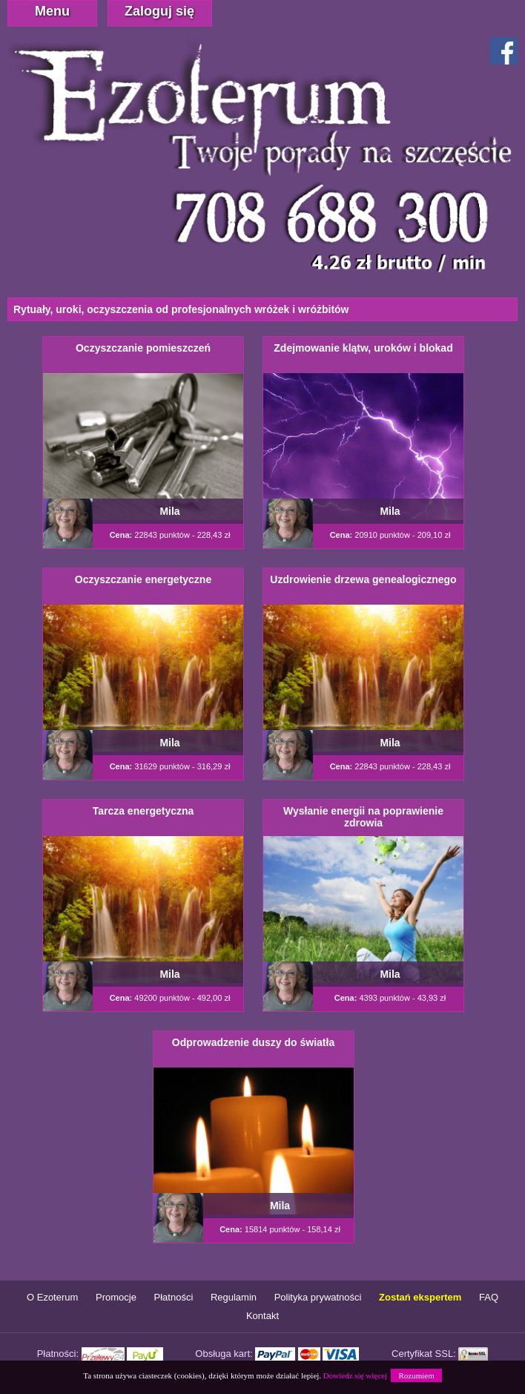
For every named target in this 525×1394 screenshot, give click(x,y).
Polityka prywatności (318, 1297)
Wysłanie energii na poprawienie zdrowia (363, 817)
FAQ (488, 1297)
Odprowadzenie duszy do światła (253, 1042)
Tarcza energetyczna (143, 811)
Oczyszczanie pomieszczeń (143, 348)
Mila (169, 511)
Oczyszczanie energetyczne (143, 579)
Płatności (174, 1297)
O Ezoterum (52, 1297)
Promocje (116, 1297)
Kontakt (262, 1315)
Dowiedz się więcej (355, 1375)
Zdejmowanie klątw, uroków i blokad (363, 348)
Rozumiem (416, 1375)
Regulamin (234, 1297)
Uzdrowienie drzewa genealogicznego (363, 579)
